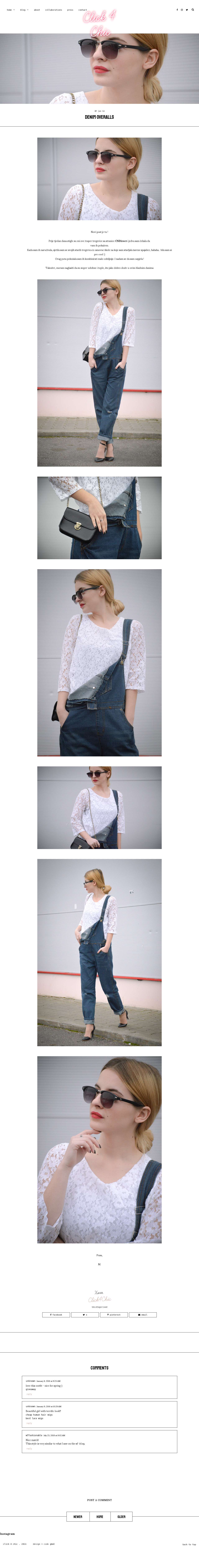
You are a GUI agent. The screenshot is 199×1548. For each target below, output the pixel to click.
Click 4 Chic (99, 24)
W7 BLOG (80, 1443)
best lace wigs (34, 1418)
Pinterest (113, 1314)
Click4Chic (99, 1299)
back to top (189, 1544)
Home (9, 10)
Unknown (30, 1381)
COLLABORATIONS (53, 10)
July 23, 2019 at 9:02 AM (54, 1435)
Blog (22, 10)
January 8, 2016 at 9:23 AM (48, 1381)
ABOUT (37, 10)
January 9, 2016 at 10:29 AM (49, 1406)
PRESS (70, 10)
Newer (78, 1517)
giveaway (31, 1389)
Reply (29, 1394)
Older (121, 1517)
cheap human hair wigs (39, 1414)
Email (142, 1314)
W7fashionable (34, 1435)
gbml (52, 1544)
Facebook (56, 1314)
